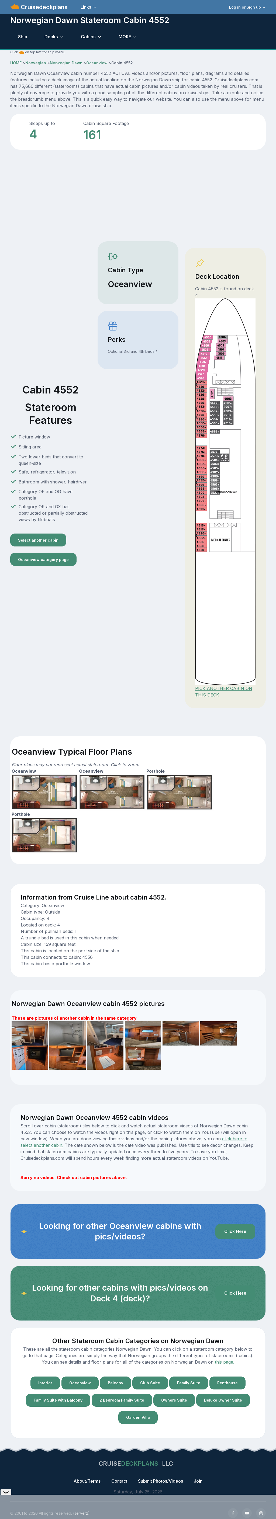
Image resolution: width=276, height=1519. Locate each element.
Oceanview (97, 63)
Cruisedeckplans (43, 7)
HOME (16, 63)
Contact (119, 1481)
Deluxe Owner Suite (223, 1400)
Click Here (235, 1231)
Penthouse (227, 1383)
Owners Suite (174, 1400)
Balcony (115, 1383)
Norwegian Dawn (66, 63)
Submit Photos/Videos (160, 1481)
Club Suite (150, 1383)
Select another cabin (38, 540)
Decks (51, 36)
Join (198, 1481)
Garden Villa (138, 1417)
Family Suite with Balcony (58, 1400)
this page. (224, 1362)
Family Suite (188, 1383)
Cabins (88, 36)
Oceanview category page (43, 559)
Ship (22, 36)
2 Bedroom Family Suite (121, 1400)
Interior (45, 1383)
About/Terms (87, 1481)
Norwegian (35, 63)
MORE (125, 36)
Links (86, 7)
